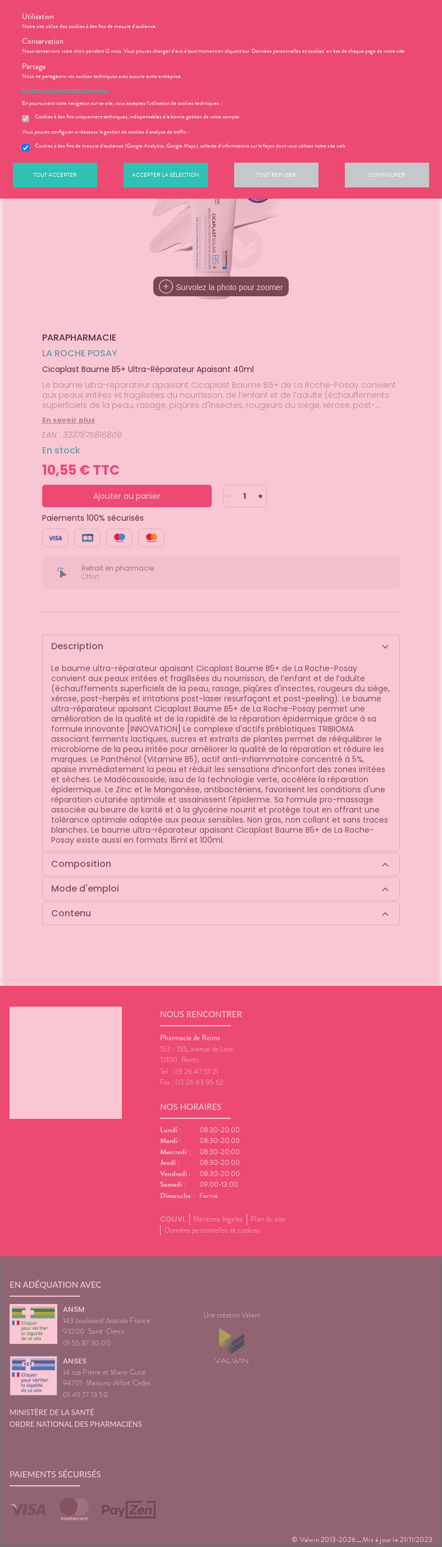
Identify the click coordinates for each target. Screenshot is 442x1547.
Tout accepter (55, 175)
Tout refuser (276, 175)
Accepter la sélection (165, 175)
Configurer (386, 175)
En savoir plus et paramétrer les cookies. (65, 90)
